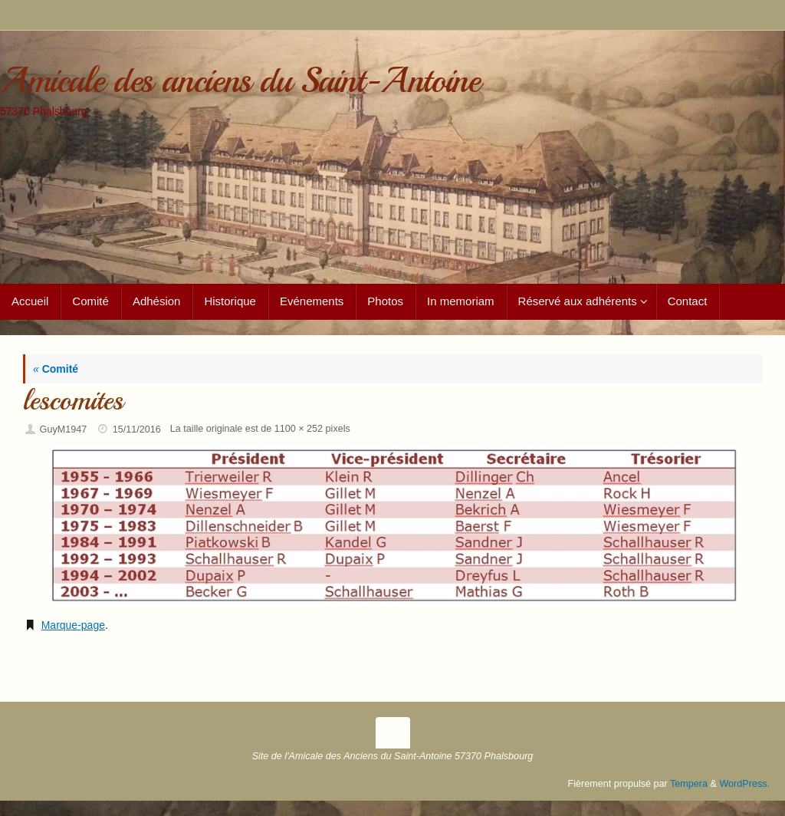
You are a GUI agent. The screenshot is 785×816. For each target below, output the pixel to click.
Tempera (689, 783)
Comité (55, 369)
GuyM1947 (63, 429)
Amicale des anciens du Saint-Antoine (239, 80)
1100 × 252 (298, 428)
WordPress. (744, 783)
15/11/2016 (137, 429)
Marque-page (73, 625)
